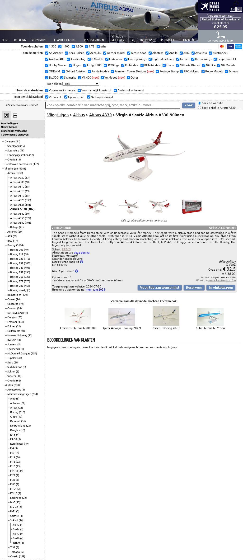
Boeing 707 (17, 249)
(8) (24, 367)
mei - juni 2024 (95, 289)
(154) (34, 353)
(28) (19, 340)
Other (17, 542)
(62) (18, 380)
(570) (27, 281)
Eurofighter (17, 443)
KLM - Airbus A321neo (210, 327)
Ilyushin (12, 340)
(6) (22, 552)
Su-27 (16, 533)
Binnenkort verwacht (14, 130)
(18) (23, 330)
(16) (18, 457)
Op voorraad (75, 97)
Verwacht (54, 97)
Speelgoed (13, 146)
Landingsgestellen (18, 155)
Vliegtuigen (12, 168)
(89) (15, 236)
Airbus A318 (17, 191)
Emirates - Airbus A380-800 (78, 327)
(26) (20, 407)
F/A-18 (14, 470)
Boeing (11, 245)
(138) (21, 321)
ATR (10, 236)
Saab (10, 362)
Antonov (12, 231)
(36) (23, 421)
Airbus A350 (17, 218)
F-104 (13, 488)
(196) (27, 272)
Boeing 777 (17, 281)
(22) (18, 461)
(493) (27, 267)
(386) (28, 204)
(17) (31, 155)
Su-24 (16, 529)
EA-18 (14, 439)
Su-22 (16, 524)
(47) (19, 358)
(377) (28, 218)
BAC (10, 240)
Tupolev (12, 358)
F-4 (12, 448)
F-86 (13, 484)
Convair (12, 308)
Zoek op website (212, 103)
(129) (25, 294)
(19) (27, 191)
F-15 (13, 461)
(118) (27, 258)
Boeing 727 (17, 258)
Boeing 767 (17, 276)
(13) (18, 159)
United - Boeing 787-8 (166, 327)
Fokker (11, 326)
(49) (26, 249)
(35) (27, 186)
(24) (19, 308)
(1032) (28, 263)
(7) (17, 547)
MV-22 (14, 506)
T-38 (13, 547)
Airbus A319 (17, 195)
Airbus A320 (17, 200)
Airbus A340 (17, 213)
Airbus (11, 173)
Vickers (12, 376)
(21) (21, 227)
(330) (28, 200)
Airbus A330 (19, 209)
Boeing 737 (17, 263)
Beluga (14, 227)
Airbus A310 (17, 186)
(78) (21, 349)
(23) (28, 425)
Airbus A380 (17, 222)
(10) (26, 254)
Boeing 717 (17, 254)
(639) (17, 385)
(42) (25, 312)
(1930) (19, 173)
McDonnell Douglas (19, 353)
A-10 (13, 398)
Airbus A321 (17, 204)
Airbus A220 (17, 177)
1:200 (66, 249)
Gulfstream (14, 330)
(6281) (22, 168)
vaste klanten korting (222, 280)
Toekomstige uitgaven (14, 134)
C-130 (14, 416)
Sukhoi (11, 371)
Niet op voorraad (101, 97)
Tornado (15, 552)
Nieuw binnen (9, 127)
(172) (36, 164)
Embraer (12, 321)
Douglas (12, 317)
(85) (27, 195)
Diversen (10, 141)
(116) (22, 412)
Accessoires (14, 389)
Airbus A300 (17, 182)
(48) (22, 150)
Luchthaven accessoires (19, 164)
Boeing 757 (17, 272)
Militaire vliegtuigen (19, 394)
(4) (17, 434)
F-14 (13, 457)
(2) (17, 475)
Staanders (13, 150)
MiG (13, 502)
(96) (18, 299)
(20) (16, 362)
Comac (11, 299)
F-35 (13, 479)
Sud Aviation (15, 367)
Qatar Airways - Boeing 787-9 (122, 327)
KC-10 (14, 493)
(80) (27, 213)
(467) (27, 285)
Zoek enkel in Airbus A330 (218, 107)
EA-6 (13, 434)
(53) (27, 177)
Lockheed (13, 349)
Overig (11, 159)
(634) (35, 394)
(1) (28, 290)
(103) (28, 222)
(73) (20, 317)
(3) (19, 439)
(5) (19, 344)
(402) (31, 209)
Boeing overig (18, 290)
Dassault (15, 421)
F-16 (13, 466)
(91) (18, 141)
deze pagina (81, 252)
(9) (16, 448)
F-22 (13, 475)
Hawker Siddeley (17, 335)
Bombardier (14, 294)
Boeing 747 (17, 267)
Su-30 (16, 538)
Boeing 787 (17, 285)
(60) (27, 182)
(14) (16, 452)
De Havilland (15, 312)
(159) (22, 556)
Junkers (12, 344)
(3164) (20, 245)
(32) (18, 326)
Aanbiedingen (9, 123)
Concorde (13, 303)
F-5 (12, 452)
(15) (22, 146)
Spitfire (14, 515)
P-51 (13, 511)
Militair (9, 385)
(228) (27, 276)
